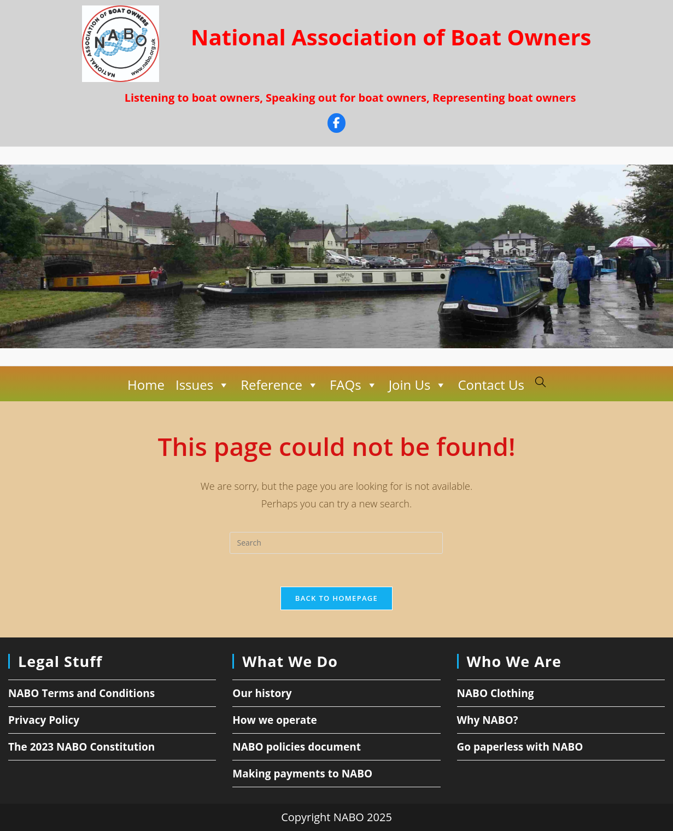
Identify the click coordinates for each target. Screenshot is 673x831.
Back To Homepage (336, 598)
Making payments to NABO (302, 773)
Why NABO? (487, 720)
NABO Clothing (495, 693)
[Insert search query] (336, 543)
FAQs (354, 384)
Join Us (418, 384)
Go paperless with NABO (520, 747)
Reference (280, 384)
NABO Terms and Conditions (81, 693)
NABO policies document (296, 747)
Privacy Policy (43, 720)
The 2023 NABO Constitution (81, 747)
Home (146, 385)
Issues (202, 384)
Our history (261, 693)
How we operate (274, 720)
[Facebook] (336, 124)
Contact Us (491, 385)
